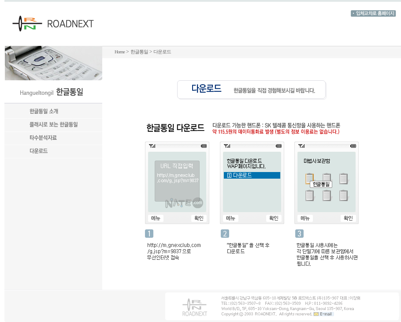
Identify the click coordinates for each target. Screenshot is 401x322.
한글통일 (139, 51)
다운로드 (162, 51)
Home (120, 51)
